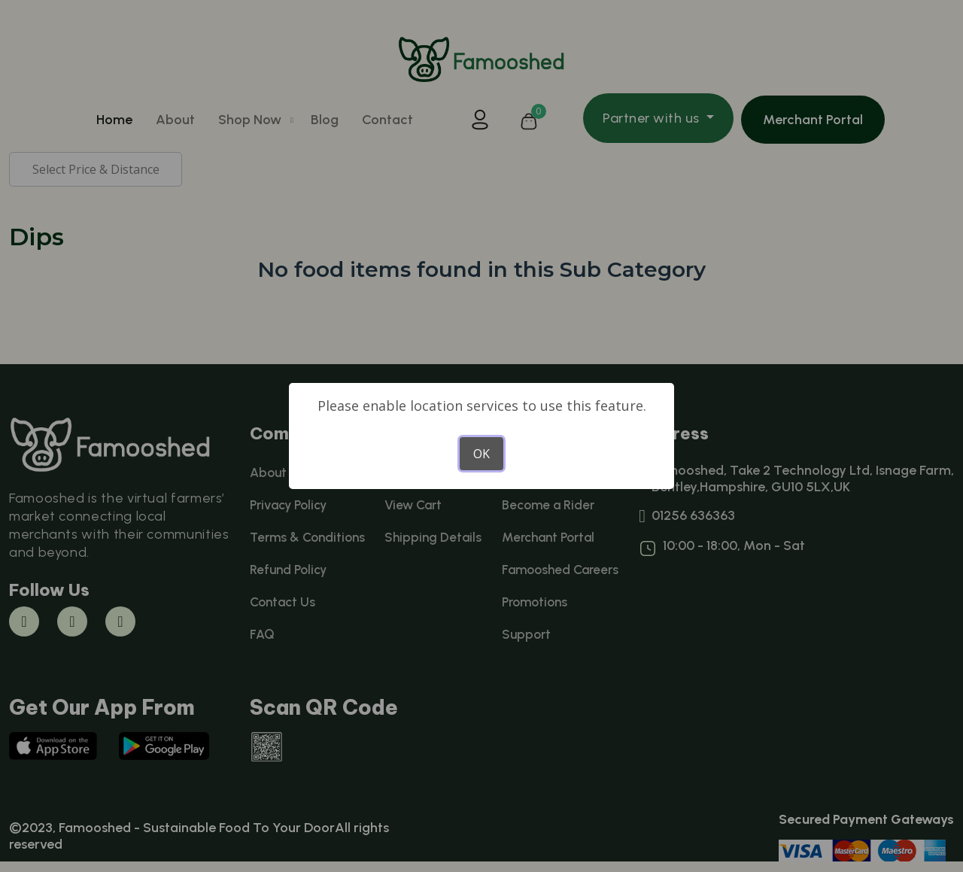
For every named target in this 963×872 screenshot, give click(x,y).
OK (481, 453)
